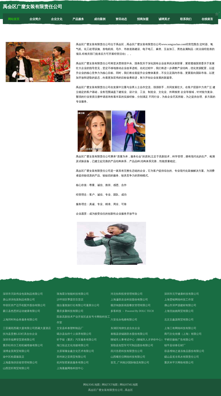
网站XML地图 (91, 384)
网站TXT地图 (110, 384)
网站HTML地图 (129, 384)
